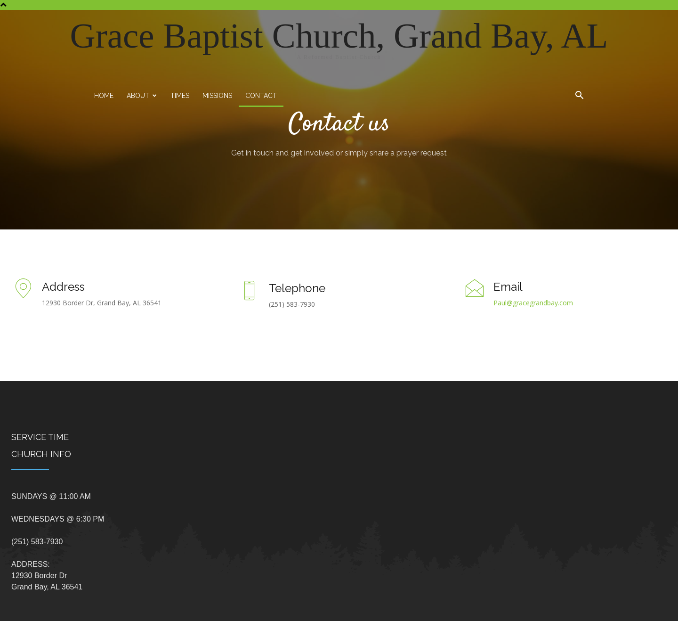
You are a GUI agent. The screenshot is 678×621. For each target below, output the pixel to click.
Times (179, 95)
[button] (579, 96)
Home (103, 95)
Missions (217, 95)
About (142, 95)
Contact (261, 95)
